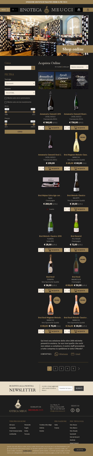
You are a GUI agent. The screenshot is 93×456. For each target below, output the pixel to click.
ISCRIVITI (79, 388)
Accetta (80, 450)
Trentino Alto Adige (45, 425)
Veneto (41, 431)
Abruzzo (12, 425)
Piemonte (27, 425)
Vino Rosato (73, 431)
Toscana (27, 434)
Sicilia (26, 431)
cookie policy (27, 451)
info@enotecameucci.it (57, 411)
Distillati (72, 440)
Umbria (41, 428)
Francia (56, 428)
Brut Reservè (76, 236)
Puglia (26, 428)
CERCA (20, 132)
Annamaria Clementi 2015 (50, 114)
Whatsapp (63, 354)
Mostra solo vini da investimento (19, 102)
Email (78, 354)
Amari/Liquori (74, 443)
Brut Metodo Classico (76, 195)
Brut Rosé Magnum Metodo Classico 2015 (55, 318)
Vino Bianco (73, 428)
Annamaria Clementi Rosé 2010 (51, 155)
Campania (12, 428)
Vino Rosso (73, 425)
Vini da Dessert (74, 437)
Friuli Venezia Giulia (15, 431)
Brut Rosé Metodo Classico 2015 (77, 318)
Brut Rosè (50, 277)
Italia (56, 425)
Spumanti (73, 434)
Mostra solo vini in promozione (18, 98)
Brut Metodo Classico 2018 (50, 236)
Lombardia (12, 434)
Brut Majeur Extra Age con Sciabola (53, 195)
